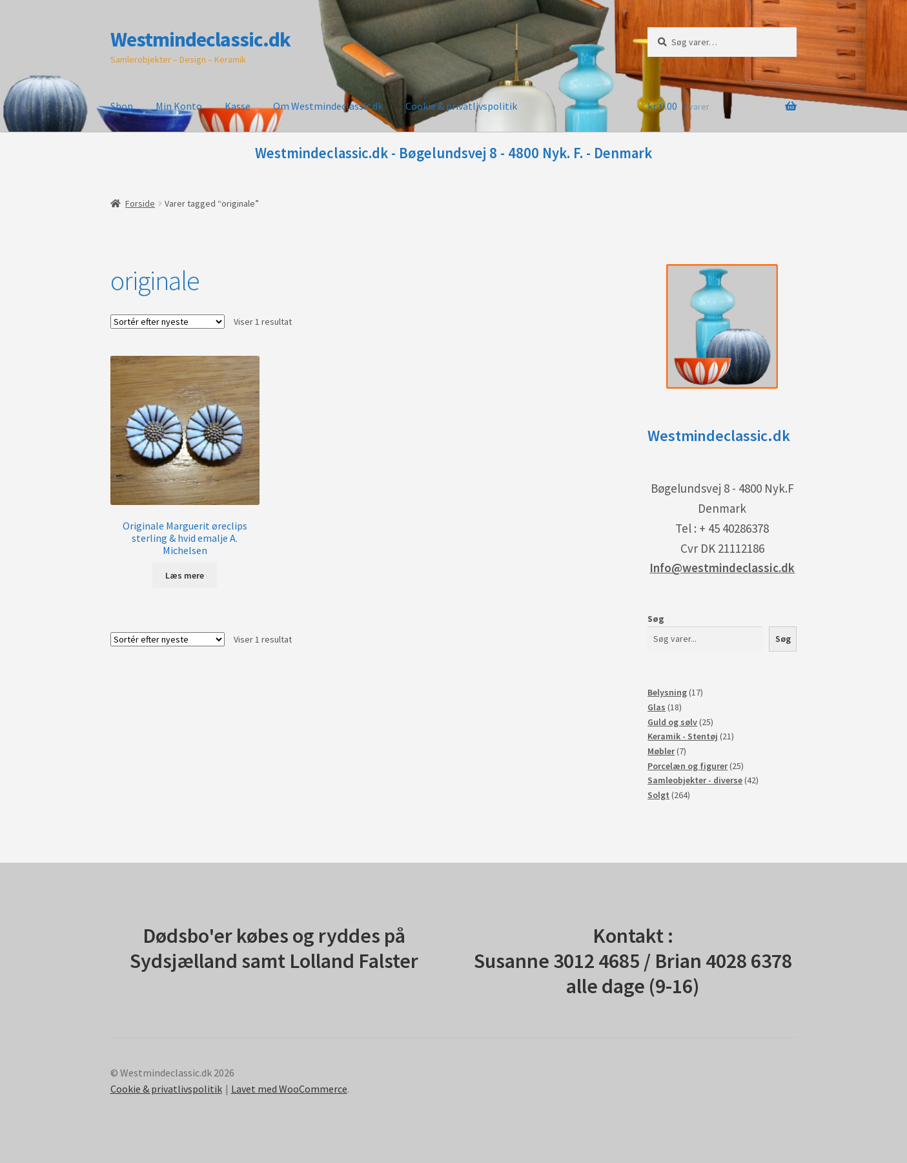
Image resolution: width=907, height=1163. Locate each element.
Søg (655, 618)
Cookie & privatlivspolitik (461, 105)
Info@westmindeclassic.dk (722, 567)
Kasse (237, 105)
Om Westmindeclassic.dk (328, 105)
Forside (140, 203)
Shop (121, 105)
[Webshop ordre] (167, 321)
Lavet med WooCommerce (289, 1088)
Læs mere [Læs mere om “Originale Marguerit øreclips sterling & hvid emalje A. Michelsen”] (184, 575)
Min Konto (179, 105)
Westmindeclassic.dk (200, 39)
